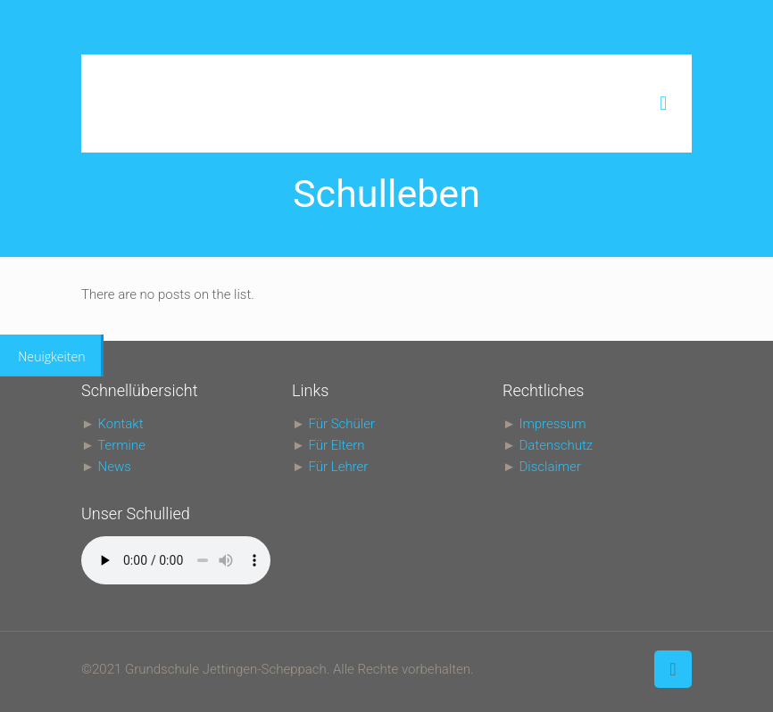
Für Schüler (342, 424)
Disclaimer (549, 467)
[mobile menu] (663, 103)
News (114, 467)
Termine (121, 445)
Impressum (552, 424)
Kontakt (121, 424)
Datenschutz (556, 445)
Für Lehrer (339, 467)
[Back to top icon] (673, 669)
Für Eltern (337, 445)
